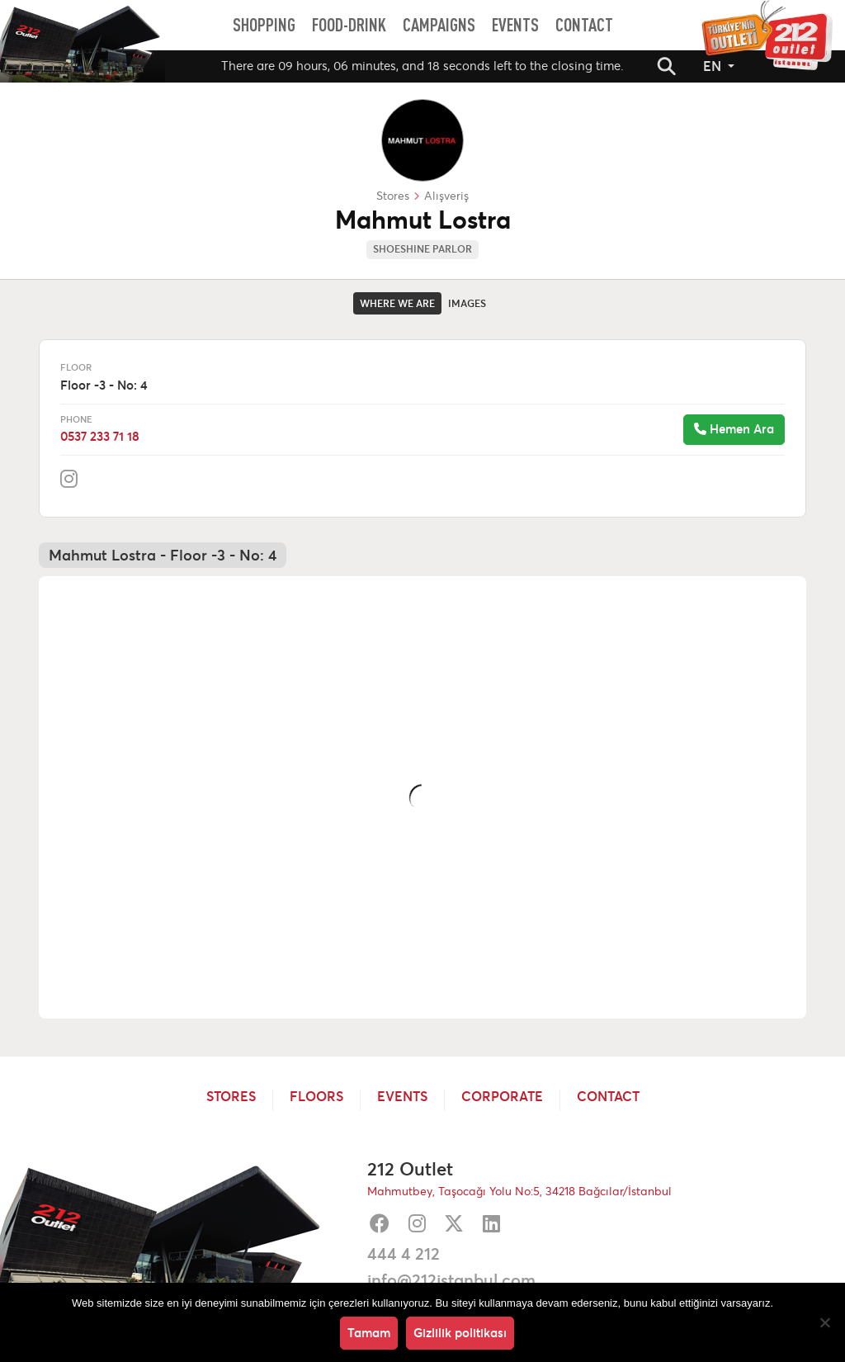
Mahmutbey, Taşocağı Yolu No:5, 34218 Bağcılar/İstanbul (519, 1191)
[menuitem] (264, 25)
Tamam (368, 1333)
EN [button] (714, 66)
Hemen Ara (734, 429)
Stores (231, 1097)
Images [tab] (467, 303)
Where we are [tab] (397, 303)
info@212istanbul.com (451, 1280)
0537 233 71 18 (99, 436)
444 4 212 (403, 1254)
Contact (608, 1097)
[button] (667, 66)
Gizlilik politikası (460, 1333)
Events (402, 1097)
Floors (316, 1097)
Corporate (502, 1097)
